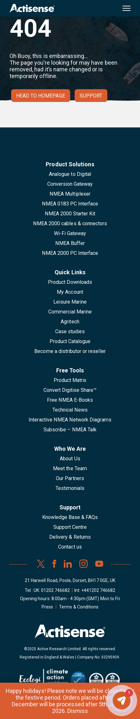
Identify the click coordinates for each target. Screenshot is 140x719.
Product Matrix (70, 380)
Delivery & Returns (70, 537)
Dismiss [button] (77, 711)
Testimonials (70, 488)
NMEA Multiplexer (70, 194)
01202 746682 (55, 590)
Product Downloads (70, 282)
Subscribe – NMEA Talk (70, 430)
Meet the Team (70, 468)
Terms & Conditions (78, 606)
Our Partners (70, 478)
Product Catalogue (70, 341)
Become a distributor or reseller (69, 351)
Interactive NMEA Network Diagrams (70, 420)
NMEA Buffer (70, 243)
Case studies (70, 331)
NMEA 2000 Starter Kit (70, 214)
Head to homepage (40, 96)
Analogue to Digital (70, 174)
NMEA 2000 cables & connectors (70, 223)
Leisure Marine (70, 302)
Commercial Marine (70, 312)
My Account (70, 292)
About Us (70, 459)
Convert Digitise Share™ (70, 390)
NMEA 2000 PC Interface (70, 253)
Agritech (70, 322)
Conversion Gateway (70, 184)
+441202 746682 (98, 590)
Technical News (70, 410)
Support (91, 96)
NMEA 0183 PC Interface (70, 204)
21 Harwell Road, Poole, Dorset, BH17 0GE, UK (70, 580)
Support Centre (70, 527)
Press (47, 606)
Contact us (70, 547)
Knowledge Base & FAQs (70, 517)
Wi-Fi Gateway (70, 233)
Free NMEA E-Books (70, 400)
